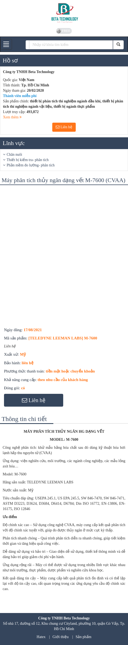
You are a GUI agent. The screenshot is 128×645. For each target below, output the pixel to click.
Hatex (41, 637)
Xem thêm (12, 117)
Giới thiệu (61, 637)
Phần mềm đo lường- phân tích (31, 165)
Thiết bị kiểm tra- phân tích (28, 160)
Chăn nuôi (14, 155)
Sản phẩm (83, 637)
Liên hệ (64, 127)
